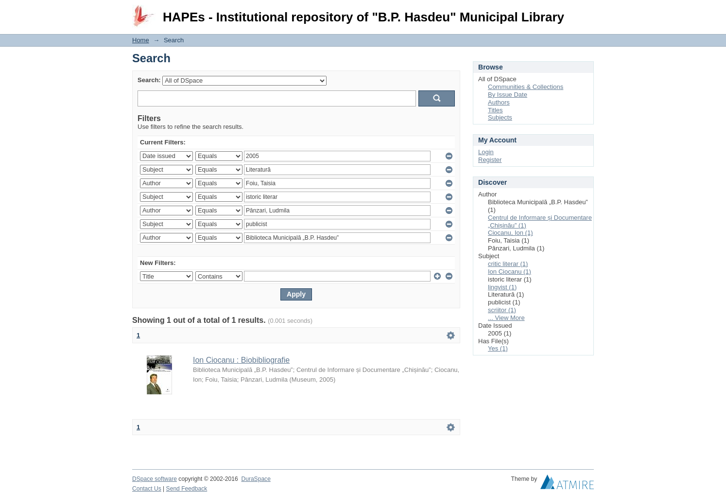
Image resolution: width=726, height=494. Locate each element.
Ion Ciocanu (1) (509, 271)
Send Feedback (186, 488)
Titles (495, 110)
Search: (149, 80)
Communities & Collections (525, 86)
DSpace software (154, 479)
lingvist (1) (502, 287)
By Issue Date (507, 94)
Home (140, 40)
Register (489, 159)
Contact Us (146, 488)
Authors (499, 102)
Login (586, 12)
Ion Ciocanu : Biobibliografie (241, 360)
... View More (506, 317)
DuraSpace (255, 479)
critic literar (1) (508, 263)
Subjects (500, 117)
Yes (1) (498, 348)
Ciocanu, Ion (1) (510, 232)
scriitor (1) (502, 310)
